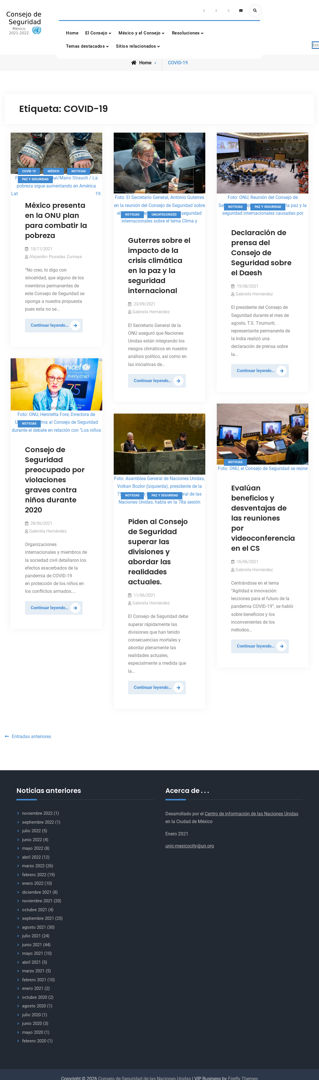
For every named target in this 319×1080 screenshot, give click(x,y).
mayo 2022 (32, 846)
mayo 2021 (32, 951)
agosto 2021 (34, 925)
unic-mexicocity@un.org (189, 844)
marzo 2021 (33, 969)
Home (72, 33)
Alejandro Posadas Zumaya (55, 256)
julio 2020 (31, 1013)
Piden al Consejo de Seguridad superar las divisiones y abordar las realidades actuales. (158, 551)
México (53, 170)
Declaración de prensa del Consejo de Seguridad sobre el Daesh (261, 252)
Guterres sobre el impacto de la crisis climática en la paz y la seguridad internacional (159, 265)
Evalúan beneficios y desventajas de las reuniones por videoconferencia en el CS (263, 517)
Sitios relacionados (136, 46)
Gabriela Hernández (151, 311)
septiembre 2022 (38, 820)
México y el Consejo (140, 33)
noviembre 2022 (37, 811)
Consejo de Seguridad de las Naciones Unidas (144, 1077)
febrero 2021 (34, 978)
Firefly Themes (243, 1077)
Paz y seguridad (35, 179)
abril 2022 (31, 855)
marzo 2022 (33, 864)
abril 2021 (31, 960)
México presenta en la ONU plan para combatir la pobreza (56, 220)
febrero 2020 (34, 1039)
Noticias (78, 170)
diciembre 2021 (36, 890)
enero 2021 (32, 986)
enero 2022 (32, 881)
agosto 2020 (34, 1004)
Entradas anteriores (31, 735)
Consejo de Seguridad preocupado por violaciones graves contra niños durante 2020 (55, 479)
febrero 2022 (34, 873)
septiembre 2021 (38, 916)
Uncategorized (164, 214)
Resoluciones (186, 33)
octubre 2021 (34, 908)
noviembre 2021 (37, 899)
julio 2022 (31, 829)
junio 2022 (32, 838)
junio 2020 (32, 1021)
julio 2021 (31, 934)
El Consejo (96, 33)
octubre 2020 (34, 995)
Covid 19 (29, 170)
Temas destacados (85, 46)
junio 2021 (32, 943)
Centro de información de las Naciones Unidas (251, 812)
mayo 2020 (32, 1030)
